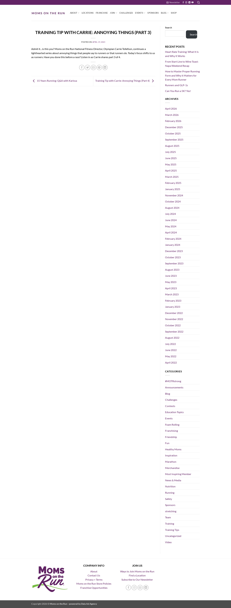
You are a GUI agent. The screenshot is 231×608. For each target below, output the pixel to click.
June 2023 (171, 275)
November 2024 (174, 195)
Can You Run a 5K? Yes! (178, 90)
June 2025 (171, 158)
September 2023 (174, 263)
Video (168, 542)
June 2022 (171, 349)
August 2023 (172, 269)
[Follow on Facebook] (183, 2)
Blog (164, 12)
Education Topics (174, 412)
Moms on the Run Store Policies (93, 583)
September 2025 (174, 139)
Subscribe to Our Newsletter (137, 579)
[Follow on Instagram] (186, 2)
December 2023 (174, 251)
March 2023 (172, 294)
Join (113, 12)
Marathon (170, 461)
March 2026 (172, 114)
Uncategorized (173, 535)
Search (168, 27)
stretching (170, 511)
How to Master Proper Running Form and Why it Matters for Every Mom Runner (182, 75)
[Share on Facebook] (81, 67)
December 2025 (174, 127)
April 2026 (171, 108)
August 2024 (172, 207)
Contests (170, 405)
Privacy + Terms (94, 579)
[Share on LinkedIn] (105, 67)
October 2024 (173, 201)
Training (169, 523)
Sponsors (153, 13)
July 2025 (170, 151)
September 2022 (174, 331)
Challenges (126, 13)
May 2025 (170, 164)
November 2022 (174, 319)
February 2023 (173, 300)
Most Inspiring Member (178, 473)
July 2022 (170, 343)
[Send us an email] (140, 587)
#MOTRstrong (173, 381)
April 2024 (171, 232)
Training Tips (172, 529)
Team (168, 517)
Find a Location (137, 575)
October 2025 (173, 133)
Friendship (171, 436)
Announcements (174, 387)
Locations (88, 13)
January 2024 (172, 244)
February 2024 (173, 238)
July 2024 (170, 213)
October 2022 (173, 325)
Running (169, 492)
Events (140, 12)
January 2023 (172, 306)
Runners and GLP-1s (176, 85)
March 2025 (172, 176)
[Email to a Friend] (93, 67)
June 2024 (171, 220)
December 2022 (174, 312)
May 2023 (170, 281)
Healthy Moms (173, 449)
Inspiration (171, 455)
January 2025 (172, 189)
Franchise (102, 13)
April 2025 (171, 170)
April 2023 (171, 288)
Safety (168, 498)
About (74, 12)
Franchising (171, 430)
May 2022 (170, 356)
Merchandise (172, 467)
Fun (167, 443)
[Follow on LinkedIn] (189, 2)
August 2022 (172, 337)
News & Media (173, 480)
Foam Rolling (172, 424)
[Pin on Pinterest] (99, 67)
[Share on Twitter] (87, 67)
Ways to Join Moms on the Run (137, 571)
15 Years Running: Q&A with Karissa (54, 80)
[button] (173, 2)
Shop (174, 13)
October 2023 (173, 257)
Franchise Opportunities (93, 587)
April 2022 (171, 362)
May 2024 (170, 226)
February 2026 (173, 120)
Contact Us (94, 575)
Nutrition (170, 486)
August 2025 (172, 145)
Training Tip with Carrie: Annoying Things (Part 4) (125, 80)
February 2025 (173, 182)
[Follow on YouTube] (192, 2)
